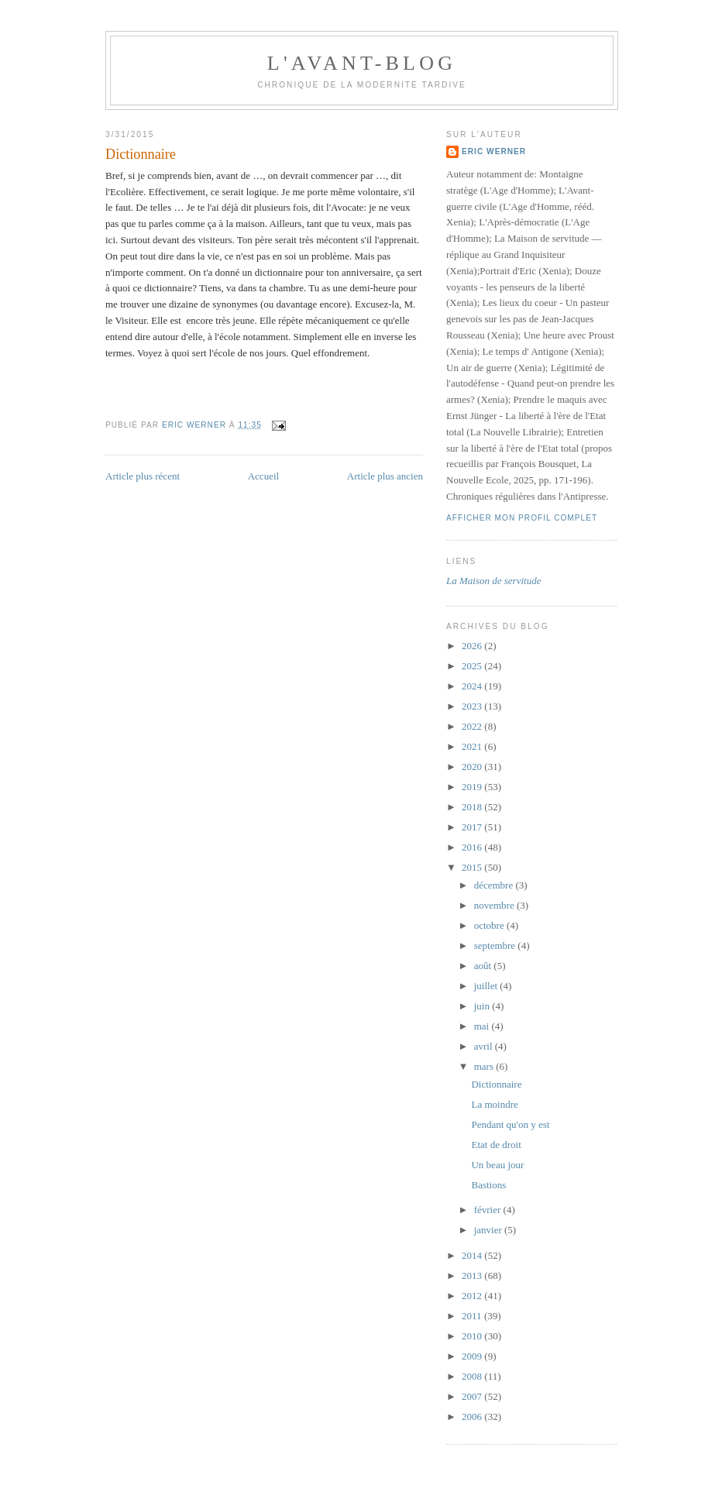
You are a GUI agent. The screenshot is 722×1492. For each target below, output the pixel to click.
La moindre (494, 1104)
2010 (473, 1336)
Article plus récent (142, 476)
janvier (489, 1230)
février (489, 1209)
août (484, 965)
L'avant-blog (361, 63)
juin (483, 1006)
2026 (473, 645)
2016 (473, 847)
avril (484, 1046)
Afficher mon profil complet (521, 518)
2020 (473, 766)
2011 (473, 1316)
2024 (473, 686)
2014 (473, 1255)
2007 (473, 1396)
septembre (496, 945)
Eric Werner (494, 151)
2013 (473, 1275)
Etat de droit (496, 1144)
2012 (473, 1295)
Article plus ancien (385, 476)
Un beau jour (497, 1165)
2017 (473, 827)
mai (483, 1026)
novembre (495, 905)
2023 (473, 706)
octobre (490, 925)
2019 (473, 786)
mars (485, 1066)
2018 (473, 807)
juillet (487, 986)
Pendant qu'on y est (510, 1124)
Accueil (263, 476)
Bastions (488, 1185)
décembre (495, 885)
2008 (473, 1376)
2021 (473, 746)
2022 (473, 726)
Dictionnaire (496, 1084)
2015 (473, 867)
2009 (473, 1356)
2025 (473, 666)
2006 (473, 1416)
